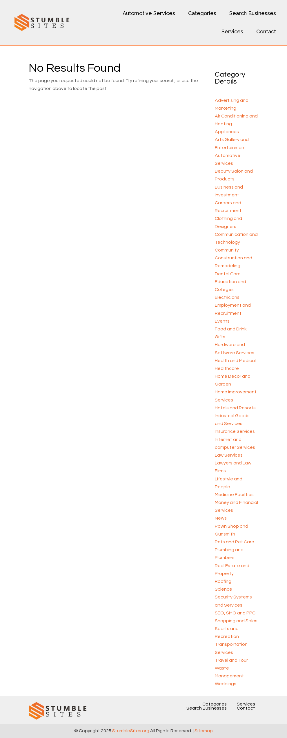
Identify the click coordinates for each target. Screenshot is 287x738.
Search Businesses (252, 13)
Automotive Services (149, 13)
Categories (202, 13)
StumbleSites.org (130, 730)
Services (232, 31)
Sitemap (204, 730)
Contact (266, 31)
